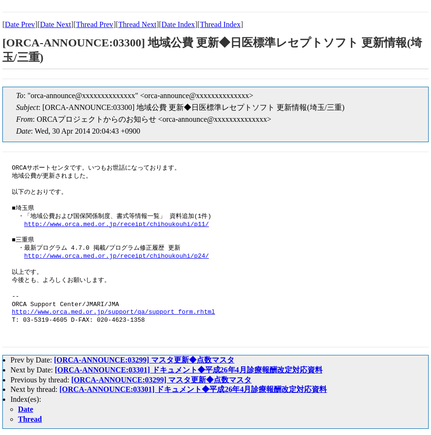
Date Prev (20, 24)
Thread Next (137, 24)
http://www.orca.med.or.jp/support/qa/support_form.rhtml (113, 312)
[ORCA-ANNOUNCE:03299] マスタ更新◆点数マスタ (144, 360)
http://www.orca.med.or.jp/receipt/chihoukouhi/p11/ (116, 224)
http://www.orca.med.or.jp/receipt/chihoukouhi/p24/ (116, 256)
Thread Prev (94, 24)
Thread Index (220, 24)
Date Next (55, 24)
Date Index (178, 24)
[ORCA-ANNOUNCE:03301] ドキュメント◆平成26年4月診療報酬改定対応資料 (189, 370)
